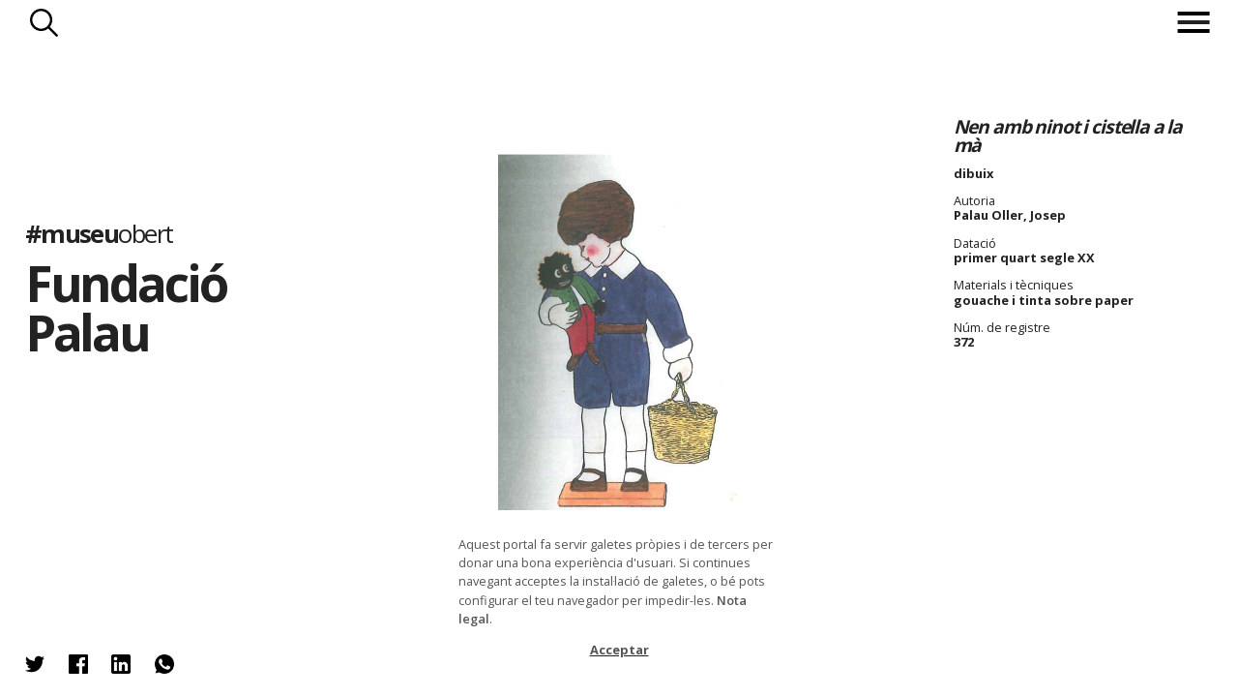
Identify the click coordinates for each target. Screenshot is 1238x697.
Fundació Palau (125, 307)
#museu (99, 233)
